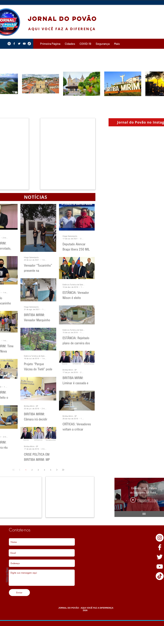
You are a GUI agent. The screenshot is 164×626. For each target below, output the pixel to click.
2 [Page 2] (32, 470)
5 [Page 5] (50, 470)
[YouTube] (160, 566)
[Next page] (57, 469)
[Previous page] (19, 469)
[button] (70, 43)
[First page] (13, 469)
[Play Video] (144, 500)
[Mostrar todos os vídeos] (143, 514)
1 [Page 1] (25, 470)
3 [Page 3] (38, 470)
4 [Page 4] (44, 470)
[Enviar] (19, 592)
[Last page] (63, 469)
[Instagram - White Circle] (160, 538)
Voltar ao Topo (7, 574)
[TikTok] (160, 576)
